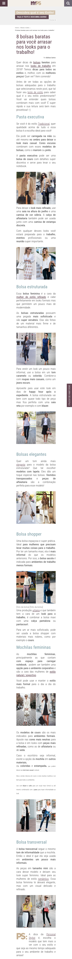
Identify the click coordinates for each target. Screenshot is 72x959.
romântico (43, 878)
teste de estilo (35, 92)
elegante (20, 464)
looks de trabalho (41, 65)
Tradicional (43, 123)
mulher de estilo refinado (31, 297)
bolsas (36, 62)
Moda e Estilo (24, 27)
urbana (36, 610)
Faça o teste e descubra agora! (32, 17)
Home (17, 27)
